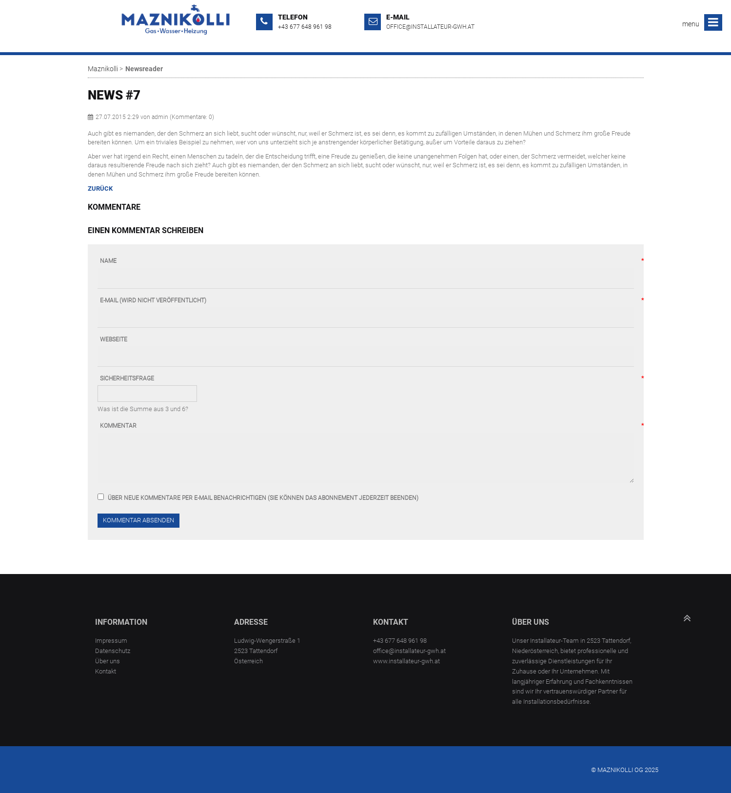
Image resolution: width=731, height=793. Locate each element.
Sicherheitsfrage (127, 379)
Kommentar (118, 426)
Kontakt (105, 671)
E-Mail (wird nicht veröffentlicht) (153, 301)
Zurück (100, 188)
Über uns (107, 661)
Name (108, 261)
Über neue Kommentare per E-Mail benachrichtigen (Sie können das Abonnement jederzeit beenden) (263, 498)
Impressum (111, 640)
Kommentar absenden (138, 520)
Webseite (113, 339)
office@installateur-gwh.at (430, 26)
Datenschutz (112, 650)
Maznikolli (103, 69)
